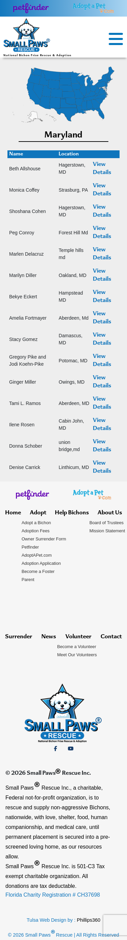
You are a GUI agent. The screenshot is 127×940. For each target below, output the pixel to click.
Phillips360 (89, 920)
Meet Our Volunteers (77, 654)
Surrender (18, 637)
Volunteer (78, 637)
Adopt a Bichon (36, 522)
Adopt (38, 513)
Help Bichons (72, 513)
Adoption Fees (36, 530)
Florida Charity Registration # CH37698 (52, 895)
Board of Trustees (106, 522)
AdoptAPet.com (37, 555)
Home (13, 513)
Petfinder (30, 547)
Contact (111, 637)
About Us (110, 513)
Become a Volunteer (76, 646)
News (48, 637)
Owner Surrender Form (44, 538)
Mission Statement (107, 530)
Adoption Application (41, 563)
